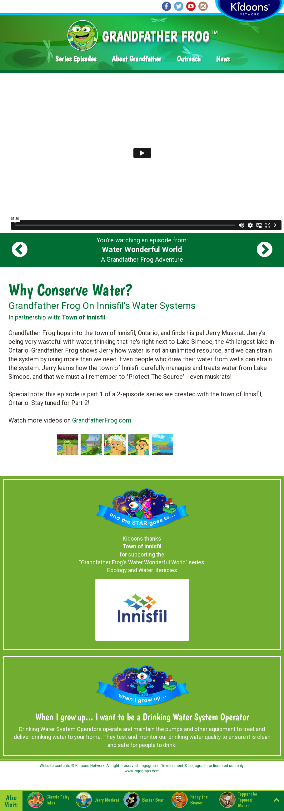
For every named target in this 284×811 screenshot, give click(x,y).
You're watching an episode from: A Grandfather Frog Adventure (142, 249)
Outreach (189, 58)
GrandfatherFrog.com (101, 420)
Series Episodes (75, 58)
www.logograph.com (142, 771)
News (223, 58)
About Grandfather (136, 58)
